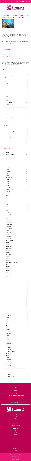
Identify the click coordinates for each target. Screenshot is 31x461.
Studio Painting (9, 119)
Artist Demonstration (10, 154)
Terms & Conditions (15, 456)
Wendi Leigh (8, 363)
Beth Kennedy (8, 218)
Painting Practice (9, 113)
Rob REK (7, 339)
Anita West (8, 212)
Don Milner (8, 256)
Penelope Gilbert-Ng (10, 331)
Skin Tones (8, 191)
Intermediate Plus (9, 104)
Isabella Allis (8, 274)
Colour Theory (9, 179)
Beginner (7, 100)
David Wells (8, 248)
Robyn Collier (8, 343)
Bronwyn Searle (9, 224)
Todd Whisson (9, 353)
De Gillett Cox (8, 250)
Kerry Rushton (9, 303)
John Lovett (8, 290)
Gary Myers (8, 260)
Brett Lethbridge (9, 220)
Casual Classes (9, 135)
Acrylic (7, 83)
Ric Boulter (8, 337)
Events (15, 446)
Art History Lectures (10, 158)
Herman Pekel (8, 270)
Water (7, 195)
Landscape (8, 167)
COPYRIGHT (15, 392)
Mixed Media (15, 439)
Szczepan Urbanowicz (10, 351)
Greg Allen (8, 264)
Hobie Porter (8, 272)
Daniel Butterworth (9, 240)
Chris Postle (8, 232)
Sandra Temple (9, 345)
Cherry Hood (8, 230)
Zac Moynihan (9, 365)
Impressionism (9, 177)
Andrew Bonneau (9, 210)
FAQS (15, 387)
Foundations (8, 115)
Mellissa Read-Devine (10, 321)
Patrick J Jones (9, 327)
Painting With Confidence (11, 117)
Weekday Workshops (10, 131)
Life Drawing (8, 187)
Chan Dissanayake (9, 228)
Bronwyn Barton (9, 222)
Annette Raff (8, 214)
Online (7, 140)
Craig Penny (8, 238)
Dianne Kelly (8, 254)
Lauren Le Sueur (9, 305)
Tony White (8, 355)
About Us (15, 450)
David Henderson (9, 244)
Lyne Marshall (8, 313)
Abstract (7, 173)
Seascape (8, 171)
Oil (6, 81)
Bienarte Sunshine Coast (10, 376)
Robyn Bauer (8, 341)
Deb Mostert (8, 252)
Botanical (8, 183)
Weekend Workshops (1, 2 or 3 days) (13, 129)
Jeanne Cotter (8, 284)
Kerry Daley (8, 301)
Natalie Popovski (9, 323)
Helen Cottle (8, 268)
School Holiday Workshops (11, 142)
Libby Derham (9, 307)
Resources (15, 448)
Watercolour (8, 85)
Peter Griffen (8, 333)
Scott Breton (8, 347)
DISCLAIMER (15, 393)
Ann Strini (8, 216)
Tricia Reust (8, 357)
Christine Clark (9, 234)
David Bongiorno (9, 242)
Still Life (7, 193)
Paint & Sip (8, 152)
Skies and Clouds (9, 189)
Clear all (26, 75)
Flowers (7, 185)
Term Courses (8, 133)
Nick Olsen (8, 325)
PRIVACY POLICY (15, 390)
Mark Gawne (8, 317)
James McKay (8, 276)
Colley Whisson (9, 236)
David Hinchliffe (9, 246)
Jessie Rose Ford (9, 288)
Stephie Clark (8, 349)
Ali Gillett (7, 206)
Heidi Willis (8, 266)
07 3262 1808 (18, 1)
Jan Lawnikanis (9, 278)
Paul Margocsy (9, 329)
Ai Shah (7, 204)
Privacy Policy (15, 457)
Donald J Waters (9, 258)
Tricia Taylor (8, 359)
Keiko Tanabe (8, 299)
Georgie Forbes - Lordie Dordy (12, 262)
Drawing (7, 87)
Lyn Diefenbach (9, 311)
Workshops (15, 444)
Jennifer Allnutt (9, 282)
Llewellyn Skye (9, 309)
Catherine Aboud (9, 226)
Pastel (15, 437)
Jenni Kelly (8, 286)
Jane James (8, 280)
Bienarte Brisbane (9, 374)
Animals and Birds (9, 181)
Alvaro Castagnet (9, 208)
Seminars (8, 156)
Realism (7, 175)
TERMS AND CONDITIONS (15, 389)
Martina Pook (8, 319)
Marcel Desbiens (9, 315)
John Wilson (8, 292)
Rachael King (8, 335)
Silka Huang (8, 361)
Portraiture (8, 169)
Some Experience (9, 102)
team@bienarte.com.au (15, 425)
